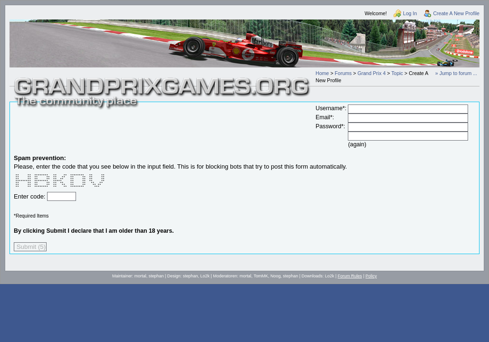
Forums (343, 73)
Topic (397, 73)
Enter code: (30, 196)
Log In (410, 13)
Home (322, 73)
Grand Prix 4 (371, 73)
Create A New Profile (456, 13)
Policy (371, 276)
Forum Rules (350, 276)
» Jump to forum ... (456, 73)
